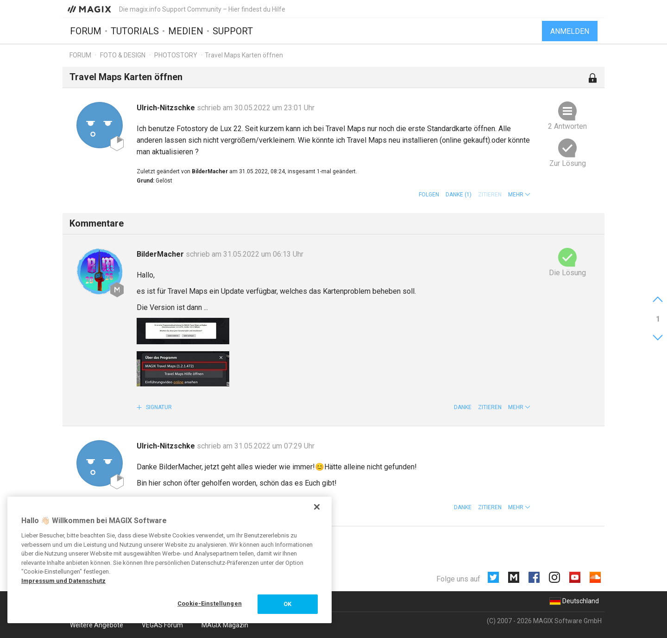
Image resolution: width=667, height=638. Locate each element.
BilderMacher (161, 254)
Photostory (175, 55)
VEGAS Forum (162, 625)
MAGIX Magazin (224, 625)
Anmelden (569, 31)
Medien (185, 31)
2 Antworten (567, 126)
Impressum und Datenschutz (63, 580)
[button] (519, 194)
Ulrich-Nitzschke (167, 107)
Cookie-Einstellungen (209, 603)
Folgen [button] (429, 194)
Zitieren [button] (490, 407)
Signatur (158, 407)
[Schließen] (317, 507)
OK (287, 603)
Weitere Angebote (96, 625)
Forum (85, 31)
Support (233, 31)
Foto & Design (122, 55)
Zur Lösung (567, 163)
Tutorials (135, 31)
